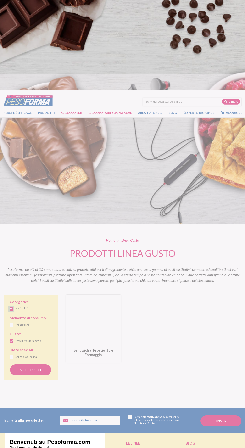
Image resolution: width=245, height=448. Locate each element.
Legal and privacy (43, 440)
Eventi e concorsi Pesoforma (204, 381)
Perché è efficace (17, 25)
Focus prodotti (195, 365)
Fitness (190, 376)
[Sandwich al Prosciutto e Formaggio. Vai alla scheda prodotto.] (93, 238)
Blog (172, 25)
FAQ (189, 412)
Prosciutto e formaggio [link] (28, 250)
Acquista (231, 25)
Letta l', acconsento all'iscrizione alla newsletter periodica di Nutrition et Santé (154, 329)
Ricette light (193, 371)
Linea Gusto (134, 360)
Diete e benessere (197, 360)
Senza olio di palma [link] (26, 267)
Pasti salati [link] (21, 218)
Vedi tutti (30, 279)
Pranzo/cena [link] (22, 234)
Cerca (231, 13)
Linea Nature (134, 365)
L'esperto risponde (203, 405)
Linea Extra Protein (138, 376)
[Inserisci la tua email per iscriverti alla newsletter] (90, 329)
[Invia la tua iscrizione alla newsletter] (220, 330)
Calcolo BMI (71, 25)
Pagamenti (133, 410)
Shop (131, 398)
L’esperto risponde (198, 25)
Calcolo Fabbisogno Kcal (110, 25)
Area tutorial (150, 25)
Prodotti (46, 25)
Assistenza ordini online (141, 416)
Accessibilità (83, 440)
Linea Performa (136, 371)
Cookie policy (64, 440)
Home (110, 150)
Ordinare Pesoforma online (143, 405)
